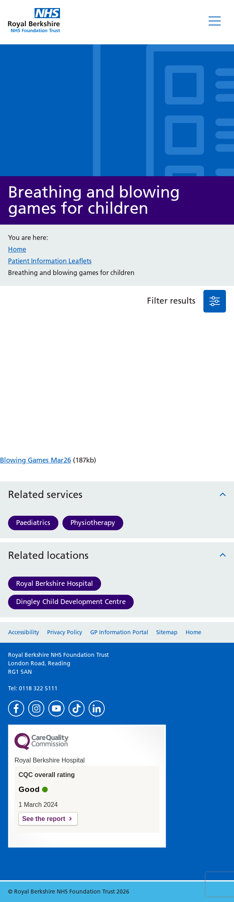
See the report (43, 818)
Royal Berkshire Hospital (54, 583)
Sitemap (167, 632)
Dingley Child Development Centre (71, 602)
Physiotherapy (92, 523)
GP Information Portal (119, 632)
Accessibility (23, 632)
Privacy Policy (64, 632)
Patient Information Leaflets (49, 261)
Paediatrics (33, 523)
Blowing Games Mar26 (35, 460)
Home (17, 249)
